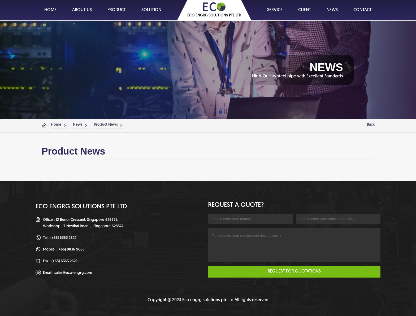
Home (56, 125)
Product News (106, 125)
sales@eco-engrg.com (73, 273)
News (78, 125)
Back (371, 125)
